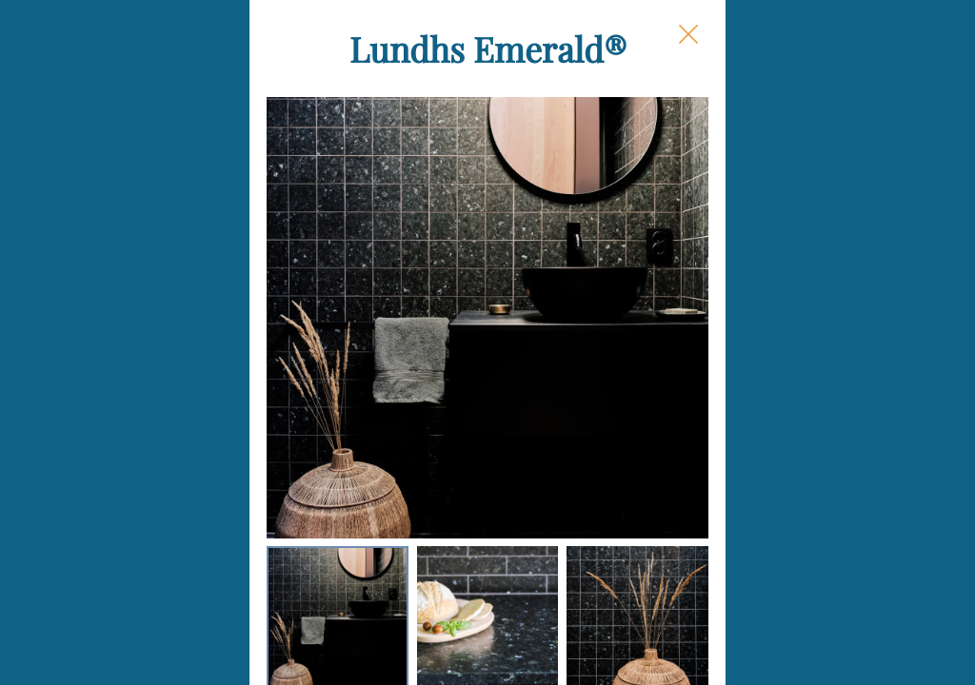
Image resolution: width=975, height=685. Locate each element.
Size (612, 291)
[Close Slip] (883, 53)
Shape (621, 216)
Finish (621, 365)
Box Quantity (649, 576)
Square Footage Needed (691, 439)
